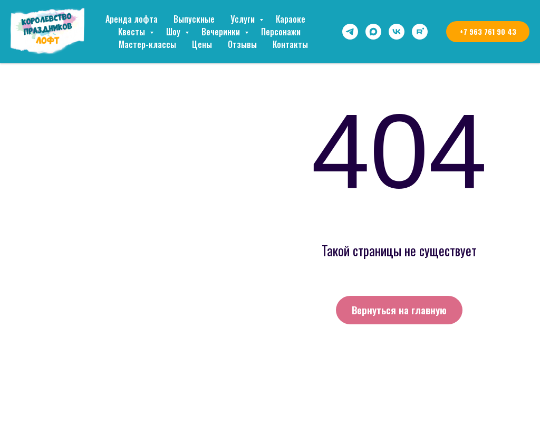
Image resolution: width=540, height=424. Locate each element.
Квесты (132, 31)
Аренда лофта (131, 19)
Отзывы (242, 44)
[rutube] (420, 32)
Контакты (290, 44)
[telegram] (350, 32)
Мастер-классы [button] (147, 44)
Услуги (243, 19)
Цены (202, 44)
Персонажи (281, 31)
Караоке (290, 19)
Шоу (174, 31)
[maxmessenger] (373, 32)
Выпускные (194, 19)
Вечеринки (221, 31)
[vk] (396, 32)
